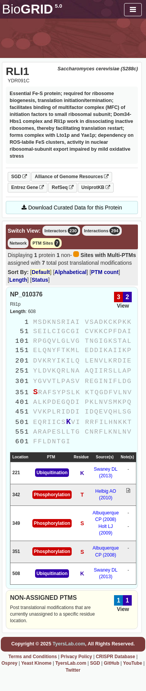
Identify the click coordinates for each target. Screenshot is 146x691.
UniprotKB (95, 187)
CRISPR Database (115, 656)
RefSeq (63, 187)
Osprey (9, 663)
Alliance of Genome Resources (72, 176)
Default (41, 272)
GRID (32, 9)
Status (40, 280)
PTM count (105, 272)
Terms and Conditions (32, 656)
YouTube (132, 663)
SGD (19, 176)
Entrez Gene (27, 187)
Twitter (72, 670)
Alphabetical (70, 272)
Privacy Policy (76, 656)
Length (18, 280)
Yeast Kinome (36, 663)
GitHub (111, 663)
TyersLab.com (68, 644)
